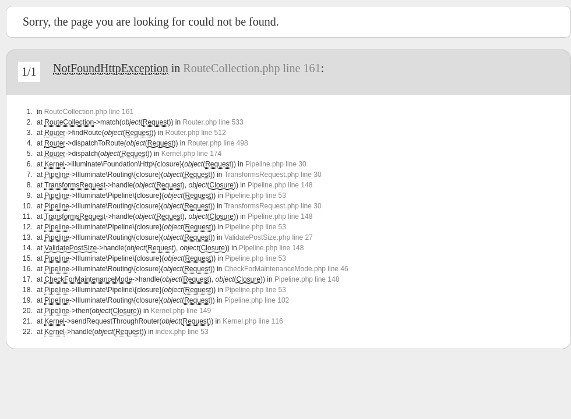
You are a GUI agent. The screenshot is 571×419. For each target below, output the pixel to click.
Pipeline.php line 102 (256, 300)
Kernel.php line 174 (191, 154)
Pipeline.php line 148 (280, 185)
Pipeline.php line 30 (275, 164)
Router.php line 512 (195, 133)
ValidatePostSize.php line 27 (268, 237)
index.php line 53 (182, 332)
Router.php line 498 (218, 143)
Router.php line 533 (212, 122)
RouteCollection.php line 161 (251, 68)
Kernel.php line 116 (253, 321)
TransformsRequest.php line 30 (273, 175)
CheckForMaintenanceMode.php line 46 (286, 269)
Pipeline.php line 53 (255, 195)
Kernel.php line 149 (181, 311)
